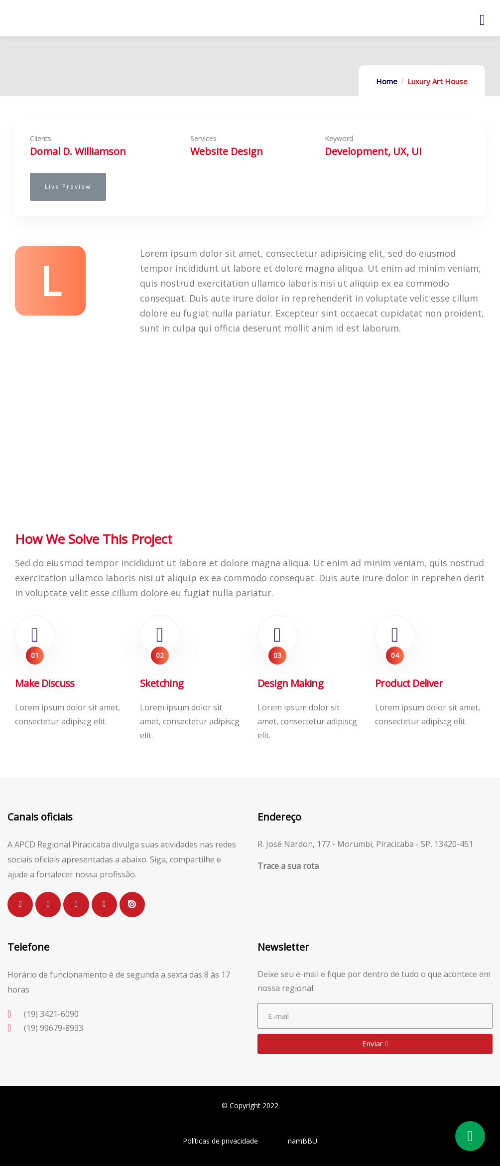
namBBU (302, 1141)
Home (386, 81)
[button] (68, 187)
